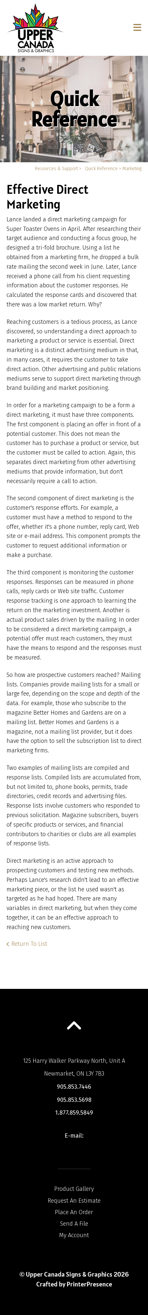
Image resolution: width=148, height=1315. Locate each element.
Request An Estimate (74, 1200)
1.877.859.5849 (74, 1112)
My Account (74, 1235)
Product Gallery (74, 1188)
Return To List (29, 943)
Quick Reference (101, 168)
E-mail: (74, 1135)
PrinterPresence (89, 1284)
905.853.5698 (74, 1099)
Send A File (74, 1223)
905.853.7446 (74, 1086)
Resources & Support (56, 168)
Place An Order (74, 1212)
